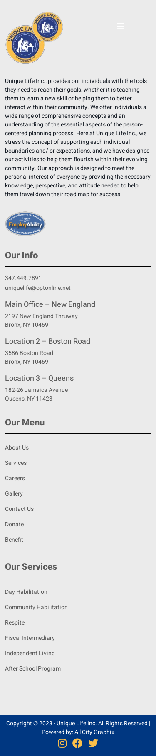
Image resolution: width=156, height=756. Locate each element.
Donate (14, 524)
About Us (17, 447)
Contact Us (19, 509)
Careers (15, 478)
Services (16, 463)
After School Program (33, 668)
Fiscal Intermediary (30, 638)
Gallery (14, 493)
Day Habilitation (26, 592)
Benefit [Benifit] (14, 539)
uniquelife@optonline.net (38, 288)
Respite (15, 622)
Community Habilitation (36, 607)
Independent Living (30, 653)
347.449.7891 (23, 278)
